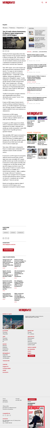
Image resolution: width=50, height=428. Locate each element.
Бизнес (5, 24)
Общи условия (6, 406)
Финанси (5, 345)
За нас (4, 398)
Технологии (6, 360)
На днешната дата (32, 343)
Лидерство (5, 354)
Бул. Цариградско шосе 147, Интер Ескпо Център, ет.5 (11, 421)
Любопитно (31, 336)
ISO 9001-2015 (18, 400)
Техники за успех (6, 356)
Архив (4, 370)
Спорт (29, 351)
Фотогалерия (31, 338)
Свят (4, 336)
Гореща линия (7, 368)
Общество (5, 333)
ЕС (3, 341)
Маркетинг (31, 330)
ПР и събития (31, 333)
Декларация (5, 401)
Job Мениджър (6, 358)
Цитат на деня (31, 344)
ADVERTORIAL (31, 28)
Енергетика (5, 348)
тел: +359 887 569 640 (7, 422)
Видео (29, 353)
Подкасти (5, 366)
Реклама (29, 332)
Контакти (5, 372)
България (5, 330)
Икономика (5, 350)
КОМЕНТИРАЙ (8, 249)
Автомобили (31, 349)
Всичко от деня (7, 313)
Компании (5, 347)
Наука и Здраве (32, 347)
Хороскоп (30, 341)
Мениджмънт (6, 353)
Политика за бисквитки (8, 409)
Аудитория (5, 400)
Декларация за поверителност (9, 407)
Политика (5, 332)
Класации (30, 339)
